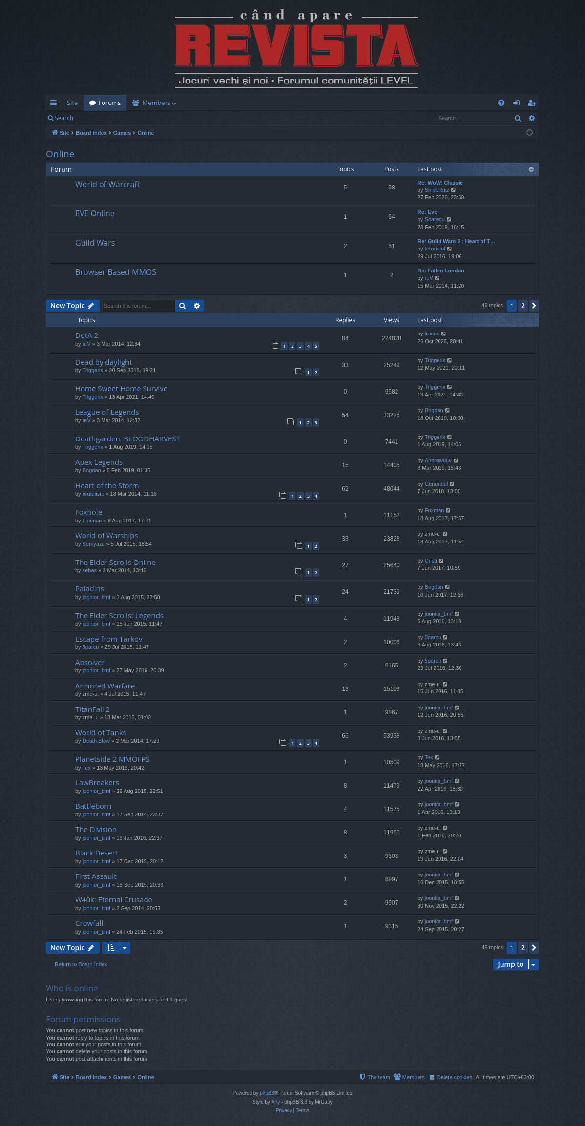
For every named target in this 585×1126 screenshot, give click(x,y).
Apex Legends (99, 462)
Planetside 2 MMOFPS (112, 759)
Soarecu (435, 219)
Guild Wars (95, 242)
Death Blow (96, 741)
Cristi (431, 560)
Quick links (55, 104)
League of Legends (107, 412)
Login (94, 118)
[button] (534, 306)
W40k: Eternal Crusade (113, 899)
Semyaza (94, 544)
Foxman (92, 520)
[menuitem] (349, 103)
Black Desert (96, 852)
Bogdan (434, 410)
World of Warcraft (107, 184)
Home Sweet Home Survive (121, 388)
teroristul (435, 248)
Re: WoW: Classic (440, 183)
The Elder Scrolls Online (115, 562)
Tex (87, 768)
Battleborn (93, 806)
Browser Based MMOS (115, 272)
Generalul (436, 484)
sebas (90, 570)
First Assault (96, 876)
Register (127, 118)
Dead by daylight (103, 362)
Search (64, 118)
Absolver (90, 662)
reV (429, 278)
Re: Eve (427, 212)
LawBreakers (97, 782)
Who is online (72, 988)
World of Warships (106, 535)
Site (72, 102)
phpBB (267, 1093)
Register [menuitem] (533, 104)
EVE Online (95, 213)
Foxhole (88, 512)
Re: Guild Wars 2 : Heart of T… (457, 241)
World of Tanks (100, 732)
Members (156, 102)
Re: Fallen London (441, 270)
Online (60, 153)
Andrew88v (438, 460)
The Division (96, 829)
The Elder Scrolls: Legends (119, 615)
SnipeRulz (437, 190)
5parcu (91, 647)
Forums (109, 102)
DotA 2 (86, 335)
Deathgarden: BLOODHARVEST (127, 438)
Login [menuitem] (518, 104)
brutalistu (93, 494)
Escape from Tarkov (109, 639)
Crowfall (89, 923)
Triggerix (93, 370)
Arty (276, 1102)
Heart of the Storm (107, 485)
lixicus (432, 333)
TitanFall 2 (92, 709)
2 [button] (523, 305)
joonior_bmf (96, 597)
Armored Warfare (105, 685)
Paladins (89, 588)
